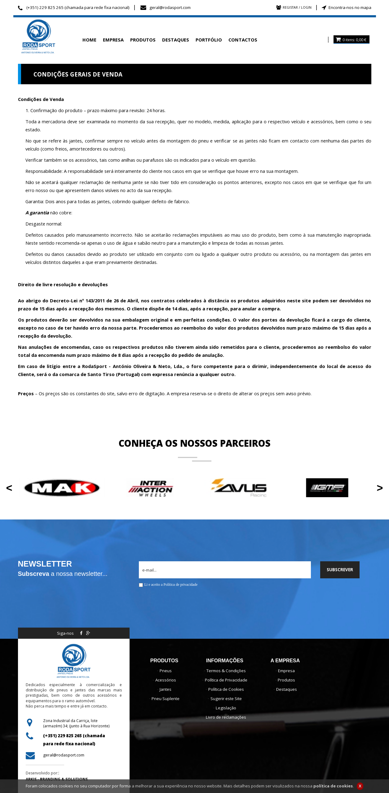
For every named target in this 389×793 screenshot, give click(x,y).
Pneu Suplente (165, 698)
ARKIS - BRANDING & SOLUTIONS (57, 779)
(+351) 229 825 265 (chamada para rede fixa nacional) (78, 7)
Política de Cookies (226, 689)
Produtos (286, 680)
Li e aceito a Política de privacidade (171, 584)
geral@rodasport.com (170, 7)
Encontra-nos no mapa (350, 7)
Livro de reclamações (226, 717)
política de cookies (333, 787)
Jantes (165, 689)
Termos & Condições (226, 670)
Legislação (226, 708)
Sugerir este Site (226, 698)
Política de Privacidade (226, 680)
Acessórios (165, 680)
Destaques (286, 689)
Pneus (166, 670)
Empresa (286, 670)
